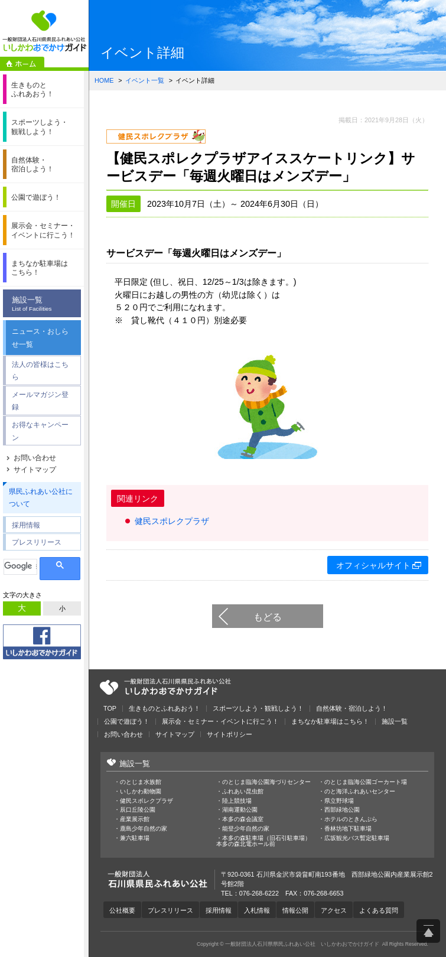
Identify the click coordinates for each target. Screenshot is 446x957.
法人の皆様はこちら (40, 370)
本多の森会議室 (242, 819)
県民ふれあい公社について (41, 497)
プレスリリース (36, 542)
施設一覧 (45, 304)
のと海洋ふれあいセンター (359, 792)
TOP (109, 708)
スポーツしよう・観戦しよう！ (258, 708)
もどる (267, 616)
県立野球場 (339, 801)
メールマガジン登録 (40, 400)
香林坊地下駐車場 (348, 829)
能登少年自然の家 (245, 829)
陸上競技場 (237, 801)
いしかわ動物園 (140, 792)
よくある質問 (378, 910)
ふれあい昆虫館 (242, 792)
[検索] (20, 566)
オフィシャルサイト (373, 565)
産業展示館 (134, 819)
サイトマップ (35, 469)
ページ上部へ (428, 931)
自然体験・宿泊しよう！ (352, 708)
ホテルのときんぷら (350, 819)
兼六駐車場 (134, 838)
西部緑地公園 (342, 810)
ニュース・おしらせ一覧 (40, 337)
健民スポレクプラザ (172, 521)
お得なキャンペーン (40, 431)
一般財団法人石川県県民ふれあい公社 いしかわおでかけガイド (44, 31)
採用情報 (26, 525)
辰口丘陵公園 (137, 810)
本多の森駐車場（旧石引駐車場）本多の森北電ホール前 (263, 841)
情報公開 (295, 910)
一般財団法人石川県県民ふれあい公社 (165, 687)
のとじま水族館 (140, 782)
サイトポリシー (229, 734)
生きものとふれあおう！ (164, 708)
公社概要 (122, 910)
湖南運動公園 (240, 810)
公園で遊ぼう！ (126, 721)
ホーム (22, 64)
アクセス (334, 910)
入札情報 (257, 910)
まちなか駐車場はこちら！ (330, 721)
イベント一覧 (144, 80)
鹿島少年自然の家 (143, 829)
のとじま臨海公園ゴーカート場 (365, 782)
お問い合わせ (35, 457)
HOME (104, 80)
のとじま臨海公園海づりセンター (266, 782)
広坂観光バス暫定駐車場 (356, 838)
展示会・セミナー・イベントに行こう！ (220, 721)
